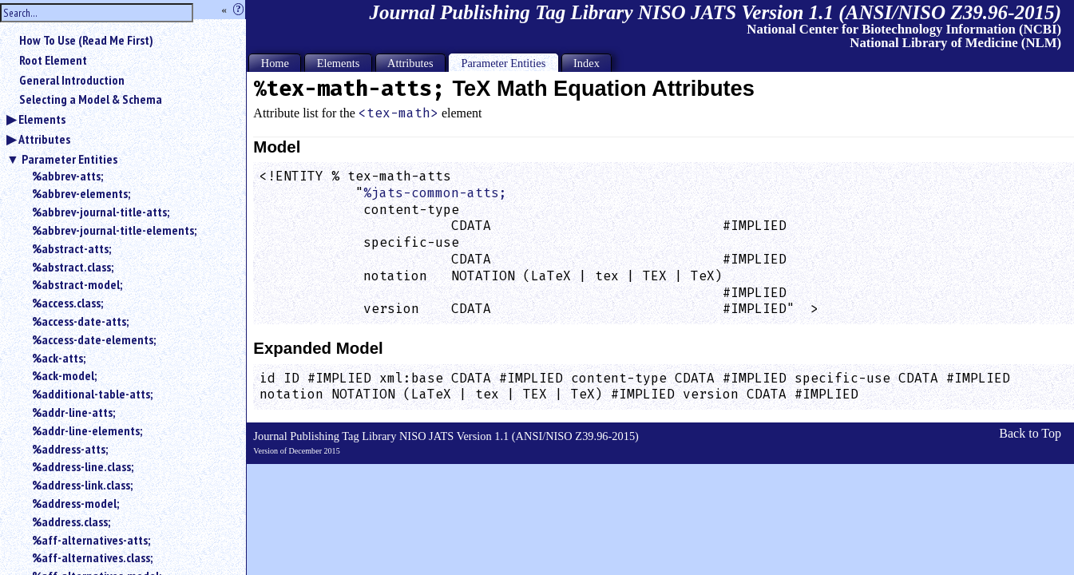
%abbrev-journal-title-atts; (100, 212)
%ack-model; (64, 375)
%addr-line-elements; (87, 430)
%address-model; (75, 503)
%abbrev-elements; (81, 193)
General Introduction (72, 80)
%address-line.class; (82, 466)
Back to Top (1030, 433)
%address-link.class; (82, 485)
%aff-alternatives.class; (92, 557)
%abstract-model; (77, 284)
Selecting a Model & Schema (90, 99)
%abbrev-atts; (67, 176)
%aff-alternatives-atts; (91, 540)
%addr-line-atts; (73, 412)
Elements (41, 119)
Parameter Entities (69, 159)
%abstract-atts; (71, 248)
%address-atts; (70, 449)
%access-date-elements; (94, 339)
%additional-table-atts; (92, 394)
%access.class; (67, 303)
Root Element (53, 60)
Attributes (44, 139)
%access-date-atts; (80, 321)
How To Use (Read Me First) (86, 40)
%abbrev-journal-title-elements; (114, 230)
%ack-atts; (58, 358)
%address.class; (71, 521)
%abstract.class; (72, 267)
